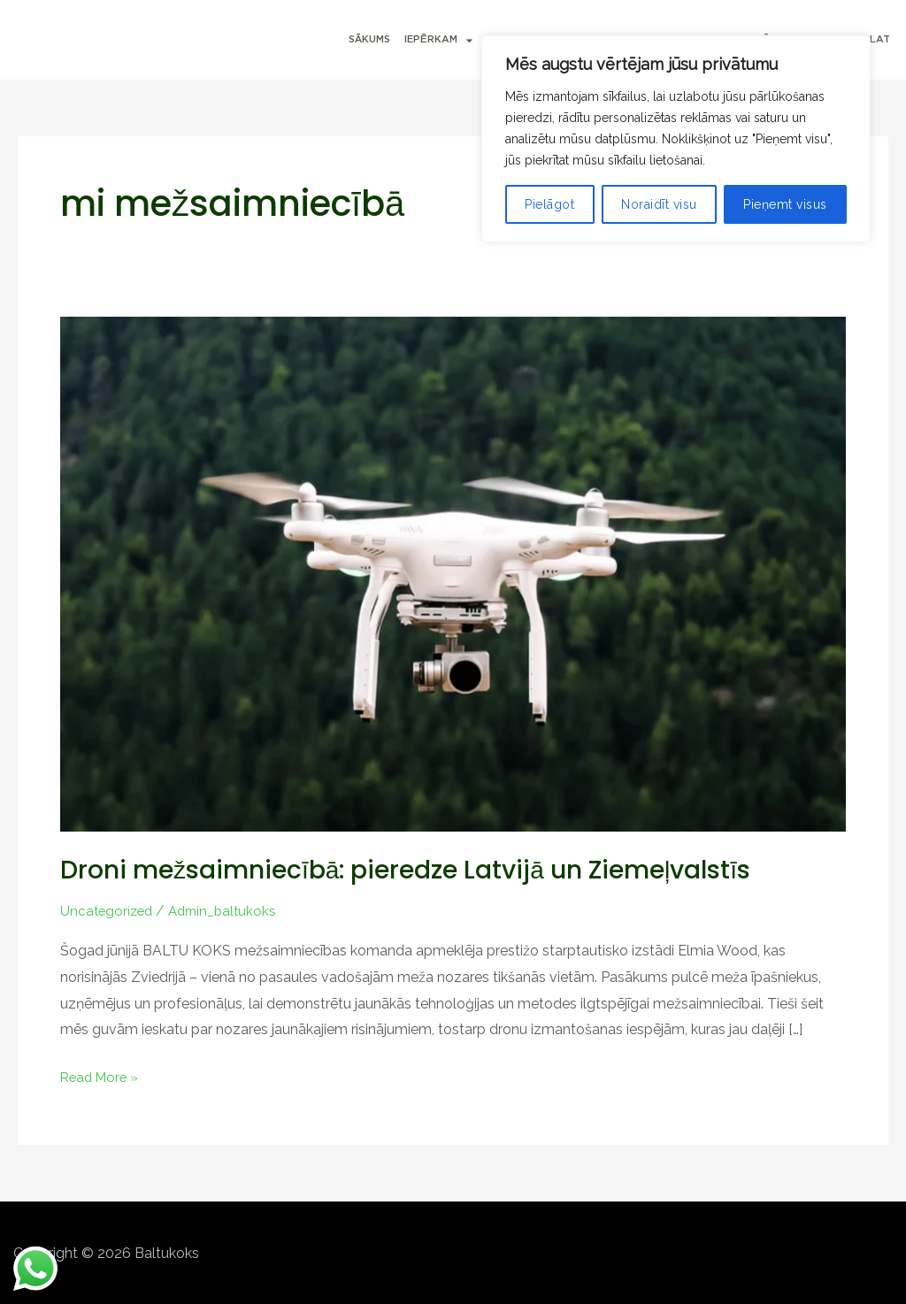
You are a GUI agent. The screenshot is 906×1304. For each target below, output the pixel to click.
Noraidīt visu (659, 204)
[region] (676, 138)
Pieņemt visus (785, 204)
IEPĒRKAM (438, 40)
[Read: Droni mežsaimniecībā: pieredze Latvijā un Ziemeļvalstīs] (453, 572)
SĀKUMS (369, 39)
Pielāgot (549, 204)
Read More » (101, 1074)
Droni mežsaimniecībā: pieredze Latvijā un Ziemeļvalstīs (427, 869)
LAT (880, 39)
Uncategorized (108, 910)
